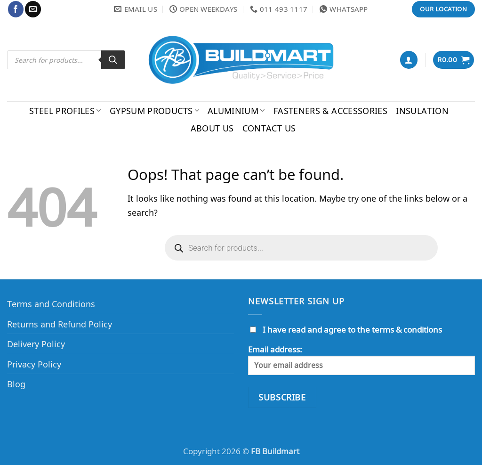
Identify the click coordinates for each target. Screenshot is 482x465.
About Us (212, 128)
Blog (16, 384)
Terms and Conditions (51, 304)
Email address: (361, 359)
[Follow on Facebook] (16, 9)
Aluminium (236, 110)
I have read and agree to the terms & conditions (352, 329)
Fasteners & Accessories (330, 110)
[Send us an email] (32, 9)
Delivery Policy (36, 344)
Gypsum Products (154, 110)
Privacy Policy (34, 364)
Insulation (422, 110)
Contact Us (269, 128)
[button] (409, 59)
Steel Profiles (65, 110)
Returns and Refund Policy (59, 324)
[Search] (113, 59)
